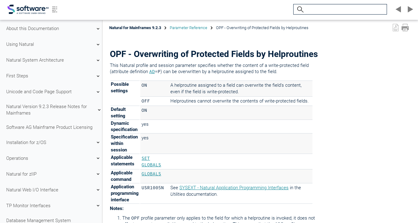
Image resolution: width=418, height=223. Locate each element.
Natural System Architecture (53, 60)
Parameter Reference (188, 27)
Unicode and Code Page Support (53, 92)
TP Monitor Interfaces (53, 206)
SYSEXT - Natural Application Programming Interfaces (234, 187)
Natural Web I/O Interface (53, 190)
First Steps (53, 76)
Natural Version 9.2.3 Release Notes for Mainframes (53, 110)
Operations (53, 158)
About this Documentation (53, 29)
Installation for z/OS (53, 142)
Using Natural (53, 45)
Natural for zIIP (53, 174)
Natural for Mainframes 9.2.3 (135, 27)
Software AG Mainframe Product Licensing (49, 127)
